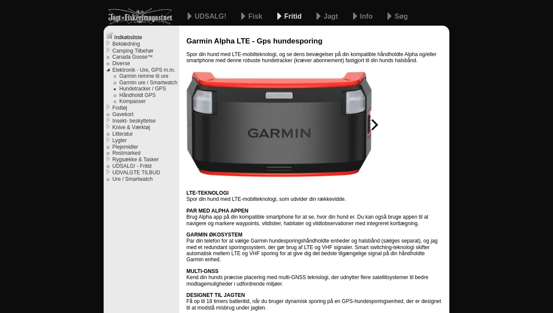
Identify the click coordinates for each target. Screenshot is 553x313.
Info (367, 16)
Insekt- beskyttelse (133, 121)
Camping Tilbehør (133, 51)
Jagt (332, 16)
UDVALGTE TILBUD (136, 173)
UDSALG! (211, 16)
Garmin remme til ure (144, 76)
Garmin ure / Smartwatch (148, 83)
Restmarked (126, 153)
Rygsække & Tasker (135, 159)
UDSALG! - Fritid (132, 166)
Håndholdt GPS (137, 95)
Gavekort (123, 114)
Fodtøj (119, 108)
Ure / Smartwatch (132, 179)
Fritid (293, 16)
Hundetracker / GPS (142, 89)
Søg (401, 16)
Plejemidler (125, 147)
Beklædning (126, 44)
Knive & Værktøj (131, 127)
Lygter (119, 140)
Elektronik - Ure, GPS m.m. (143, 70)
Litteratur (122, 134)
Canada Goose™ (132, 57)
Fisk (256, 16)
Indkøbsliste (124, 36)
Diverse (121, 63)
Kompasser (132, 101)
